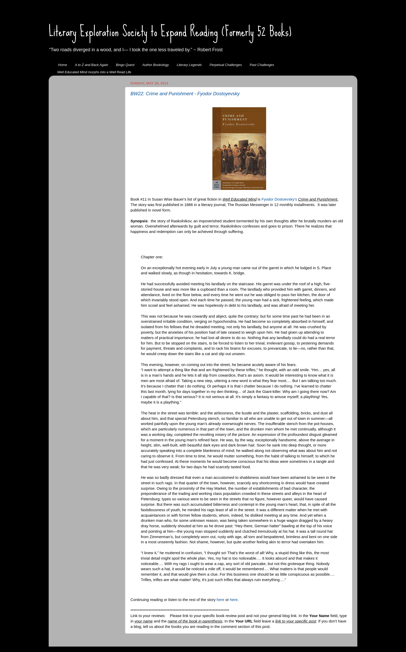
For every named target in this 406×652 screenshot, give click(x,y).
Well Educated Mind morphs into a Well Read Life (94, 72)
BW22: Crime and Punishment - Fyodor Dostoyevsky (185, 93)
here (221, 600)
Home (62, 65)
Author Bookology (155, 65)
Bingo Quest (125, 65)
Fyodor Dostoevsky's (279, 199)
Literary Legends (189, 65)
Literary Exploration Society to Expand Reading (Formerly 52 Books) (170, 31)
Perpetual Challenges (226, 65)
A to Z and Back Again (91, 65)
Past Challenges (262, 65)
